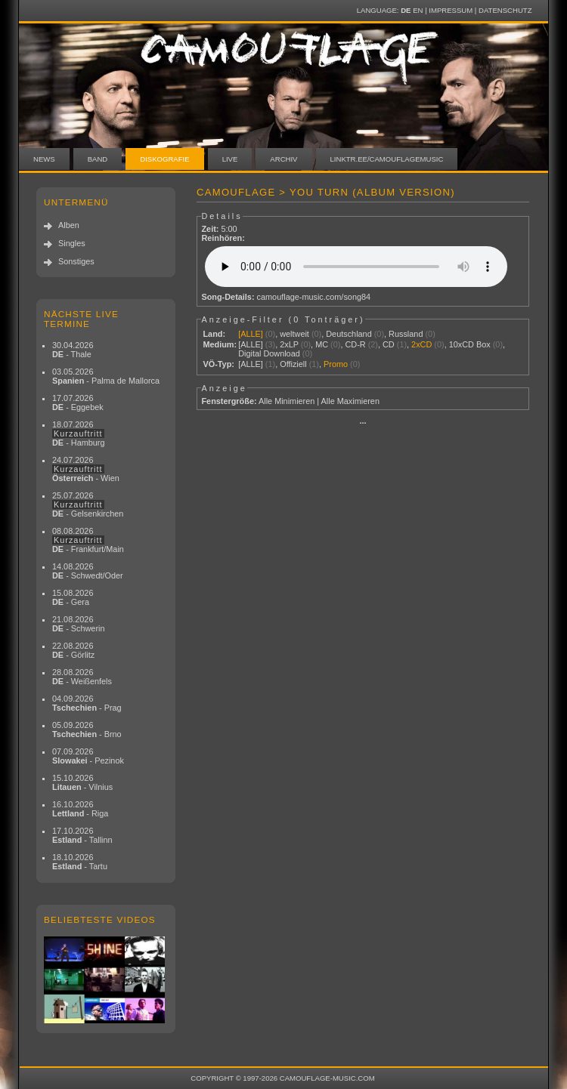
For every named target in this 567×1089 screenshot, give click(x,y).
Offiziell (293, 364)
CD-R (355, 344)
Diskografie (164, 159)
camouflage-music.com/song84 (314, 296)
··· (362, 422)
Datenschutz (505, 10)
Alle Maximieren (350, 401)
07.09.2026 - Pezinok (88, 756)
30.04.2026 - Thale (72, 350)
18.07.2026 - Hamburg (78, 433)
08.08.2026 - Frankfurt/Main (88, 540)
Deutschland (348, 333)
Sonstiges (76, 261)
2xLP (289, 344)
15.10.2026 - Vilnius (82, 782)
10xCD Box (470, 344)
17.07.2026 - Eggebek (78, 402)
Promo (336, 364)
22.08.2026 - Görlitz (73, 650)
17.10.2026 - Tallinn (82, 835)
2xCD (421, 344)
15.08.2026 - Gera (72, 597)
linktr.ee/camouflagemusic (387, 159)
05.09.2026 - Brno (87, 729)
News (44, 159)
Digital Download (269, 353)
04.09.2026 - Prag (87, 703)
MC (321, 344)
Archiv (283, 159)
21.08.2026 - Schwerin (78, 624)
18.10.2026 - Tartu (79, 862)
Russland (406, 333)
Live (230, 159)
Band (98, 159)
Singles (71, 243)
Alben (68, 225)
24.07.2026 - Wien (85, 469)
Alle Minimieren (286, 401)
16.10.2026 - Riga (80, 809)
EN (418, 10)
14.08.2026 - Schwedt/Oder (87, 571)
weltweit (294, 333)
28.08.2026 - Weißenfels (82, 677)
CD (389, 344)
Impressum (450, 10)
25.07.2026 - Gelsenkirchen (87, 504)
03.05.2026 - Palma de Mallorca (106, 376)
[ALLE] (250, 333)
